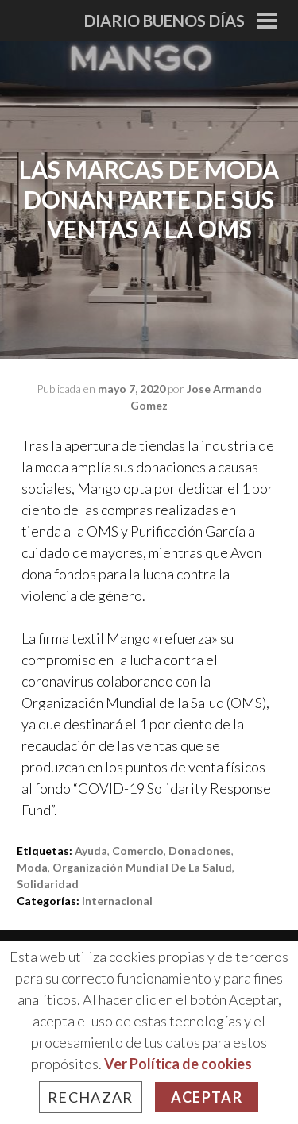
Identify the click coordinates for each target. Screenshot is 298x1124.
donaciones (199, 850)
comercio (138, 850)
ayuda (91, 850)
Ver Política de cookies (178, 1063)
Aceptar (206, 1097)
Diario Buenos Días (164, 20)
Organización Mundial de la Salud (142, 867)
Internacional (117, 900)
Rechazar (91, 1097)
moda (32, 867)
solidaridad (48, 884)
